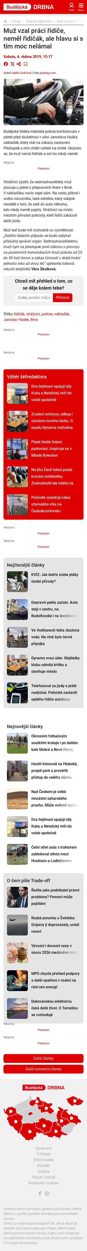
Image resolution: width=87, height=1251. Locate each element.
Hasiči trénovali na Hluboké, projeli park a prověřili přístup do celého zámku (54, 771)
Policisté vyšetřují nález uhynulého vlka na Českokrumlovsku (51, 504)
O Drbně (43, 1154)
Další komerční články (43, 1069)
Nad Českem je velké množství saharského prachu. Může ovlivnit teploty (55, 798)
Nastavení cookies (43, 1183)
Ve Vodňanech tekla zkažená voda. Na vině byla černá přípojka (55, 637)
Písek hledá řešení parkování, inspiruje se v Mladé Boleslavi (51, 449)
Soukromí (44, 1148)
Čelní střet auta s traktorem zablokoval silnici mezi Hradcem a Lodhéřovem (54, 854)
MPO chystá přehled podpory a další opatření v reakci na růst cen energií (55, 980)
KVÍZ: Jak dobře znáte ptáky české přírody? (54, 578)
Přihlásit (62, 297)
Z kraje (16, 21)
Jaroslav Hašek (16, 319)
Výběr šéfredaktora (27, 376)
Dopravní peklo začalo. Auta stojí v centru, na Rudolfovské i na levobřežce (54, 609)
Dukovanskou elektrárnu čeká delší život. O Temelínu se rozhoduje (54, 1008)
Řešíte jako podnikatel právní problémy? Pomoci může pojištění (55, 897)
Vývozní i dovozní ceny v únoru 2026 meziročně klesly (55, 949)
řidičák (19, 314)
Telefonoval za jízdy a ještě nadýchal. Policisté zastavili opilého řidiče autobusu (54, 692)
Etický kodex (43, 1160)
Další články (44, 1058)
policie (47, 314)
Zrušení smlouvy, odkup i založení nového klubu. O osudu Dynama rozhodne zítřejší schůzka (52, 424)
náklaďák (61, 314)
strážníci (33, 314)
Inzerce (43, 1171)
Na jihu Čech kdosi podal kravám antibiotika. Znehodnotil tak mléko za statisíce (52, 480)
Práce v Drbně (43, 1177)
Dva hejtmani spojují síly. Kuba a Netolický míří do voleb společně (51, 393)
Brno (34, 319)
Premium (43, 168)
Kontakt (43, 1165)
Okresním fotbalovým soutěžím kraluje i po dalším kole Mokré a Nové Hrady (54, 743)
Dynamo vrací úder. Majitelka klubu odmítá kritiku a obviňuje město (55, 665)
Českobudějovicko (39, 21)
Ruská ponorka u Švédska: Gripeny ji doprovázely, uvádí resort (55, 925)
